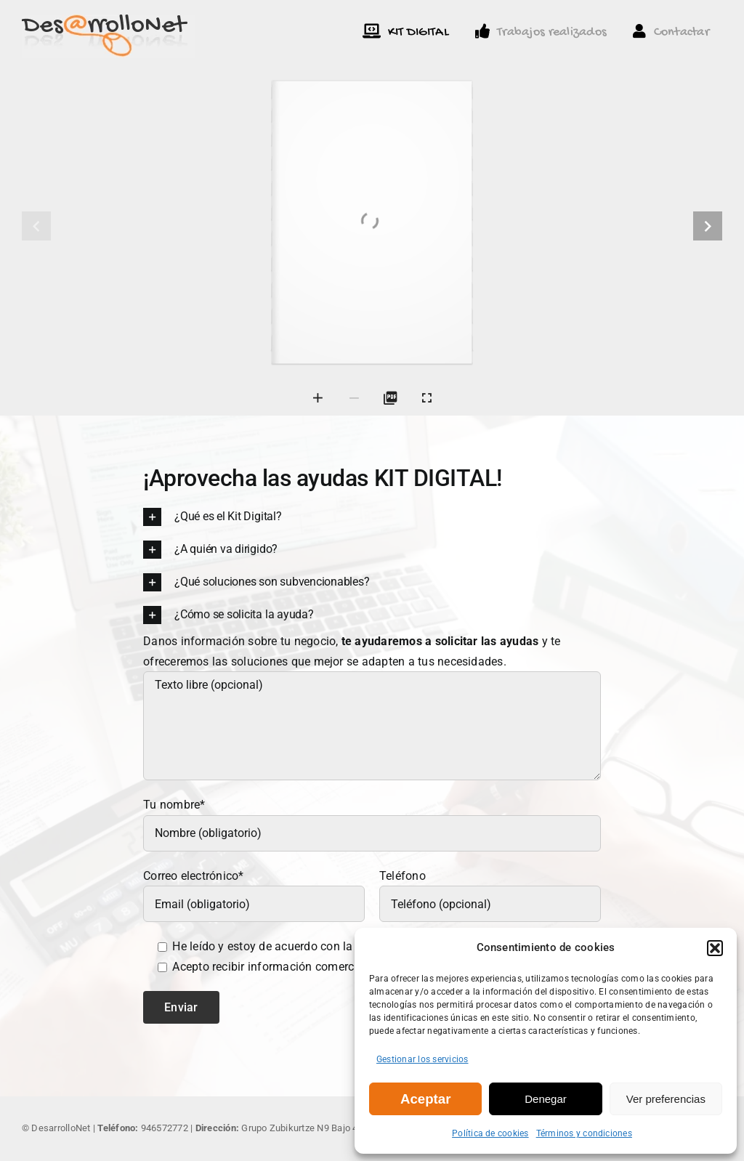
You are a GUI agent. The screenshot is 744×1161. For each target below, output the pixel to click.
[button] (715, 948)
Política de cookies (490, 1133)
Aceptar (425, 1099)
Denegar (546, 1099)
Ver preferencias (665, 1099)
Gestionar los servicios (422, 1059)
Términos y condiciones (584, 1133)
